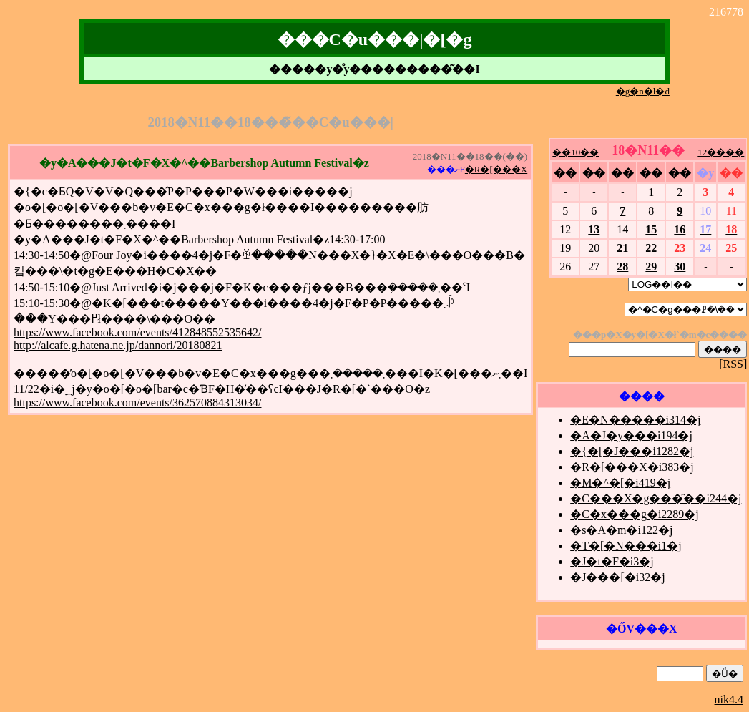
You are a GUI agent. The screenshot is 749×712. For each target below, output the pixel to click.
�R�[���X (496, 169)
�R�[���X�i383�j (631, 467)
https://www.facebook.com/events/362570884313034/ (137, 402)
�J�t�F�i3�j (611, 561)
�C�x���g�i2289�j (634, 514)
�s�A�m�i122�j (621, 530)
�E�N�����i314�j (635, 420)
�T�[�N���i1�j (626, 546)
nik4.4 (729, 699)
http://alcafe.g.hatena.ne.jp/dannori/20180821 (118, 345)
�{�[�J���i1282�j (631, 451)
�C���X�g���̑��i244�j (655, 498)
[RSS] (733, 364)
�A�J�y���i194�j (631, 435)
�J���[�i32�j (617, 577)
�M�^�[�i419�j (620, 483)
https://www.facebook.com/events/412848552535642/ (137, 332)
